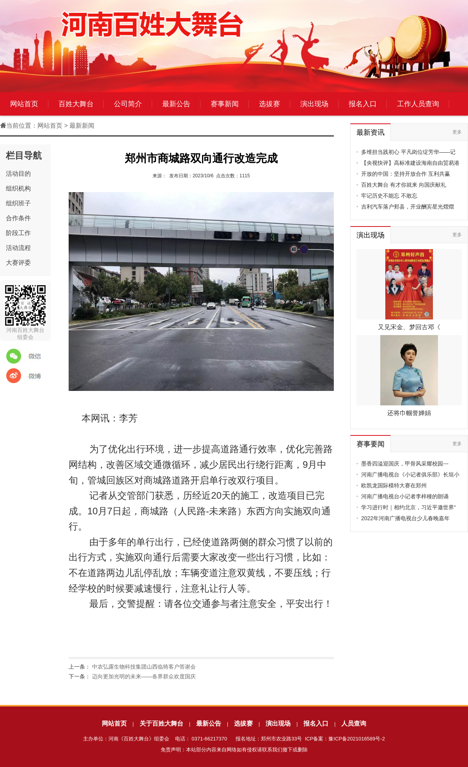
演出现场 (314, 104)
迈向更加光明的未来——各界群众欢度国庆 (144, 676)
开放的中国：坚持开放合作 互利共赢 (405, 174)
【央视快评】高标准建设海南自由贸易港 (410, 163)
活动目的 (18, 173)
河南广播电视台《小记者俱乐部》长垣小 (410, 474)
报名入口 (363, 104)
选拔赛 (269, 104)
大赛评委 (18, 262)
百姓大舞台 (76, 104)
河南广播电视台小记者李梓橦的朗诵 (404, 496)
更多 (457, 132)
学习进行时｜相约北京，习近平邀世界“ (408, 507)
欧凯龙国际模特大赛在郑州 (394, 485)
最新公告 (176, 104)
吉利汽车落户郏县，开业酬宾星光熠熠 (407, 206)
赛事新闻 (225, 104)
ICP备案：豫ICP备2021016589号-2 (345, 739)
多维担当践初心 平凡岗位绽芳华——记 (408, 152)
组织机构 (18, 188)
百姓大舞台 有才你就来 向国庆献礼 (403, 185)
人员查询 (353, 723)
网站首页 (24, 104)
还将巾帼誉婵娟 (409, 413)
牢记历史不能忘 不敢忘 (389, 196)
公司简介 (128, 104)
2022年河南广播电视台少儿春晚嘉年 (405, 518)
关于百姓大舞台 (161, 723)
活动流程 (18, 247)
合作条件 (18, 218)
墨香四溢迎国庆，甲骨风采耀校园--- (404, 463)
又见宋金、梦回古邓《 (409, 327)
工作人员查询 (418, 104)
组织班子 (18, 203)
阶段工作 (18, 233)
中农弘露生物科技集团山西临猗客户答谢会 (144, 667)
